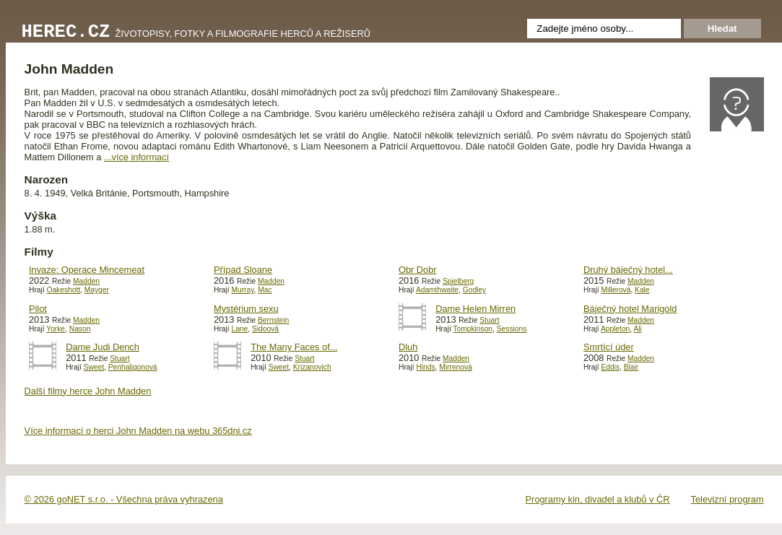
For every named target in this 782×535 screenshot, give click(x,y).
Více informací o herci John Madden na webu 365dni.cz (138, 430)
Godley (474, 290)
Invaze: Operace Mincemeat (86, 269)
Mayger (96, 290)
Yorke (55, 329)
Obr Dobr (418, 269)
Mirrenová (455, 367)
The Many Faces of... (294, 347)
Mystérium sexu (246, 308)
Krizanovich (312, 367)
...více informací (136, 157)
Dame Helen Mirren (475, 308)
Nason (80, 329)
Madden (86, 281)
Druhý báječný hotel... (628, 269)
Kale (642, 290)
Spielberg (458, 281)
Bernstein (273, 320)
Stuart (489, 320)
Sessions (512, 329)
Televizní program (727, 499)
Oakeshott (63, 290)
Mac (264, 290)
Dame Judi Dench (102, 347)
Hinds (425, 367)
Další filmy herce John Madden (88, 391)
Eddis (610, 367)
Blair (631, 367)
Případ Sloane (243, 269)
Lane (239, 329)
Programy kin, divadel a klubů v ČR (598, 499)
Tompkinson (472, 329)
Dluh (408, 347)
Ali (637, 329)
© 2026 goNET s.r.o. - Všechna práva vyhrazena (124, 499)
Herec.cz (66, 32)
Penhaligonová (132, 367)
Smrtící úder (608, 347)
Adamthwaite (437, 290)
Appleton (615, 329)
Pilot (38, 308)
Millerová (615, 290)
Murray (242, 290)
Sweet (94, 367)
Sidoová (265, 329)
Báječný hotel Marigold (630, 308)
